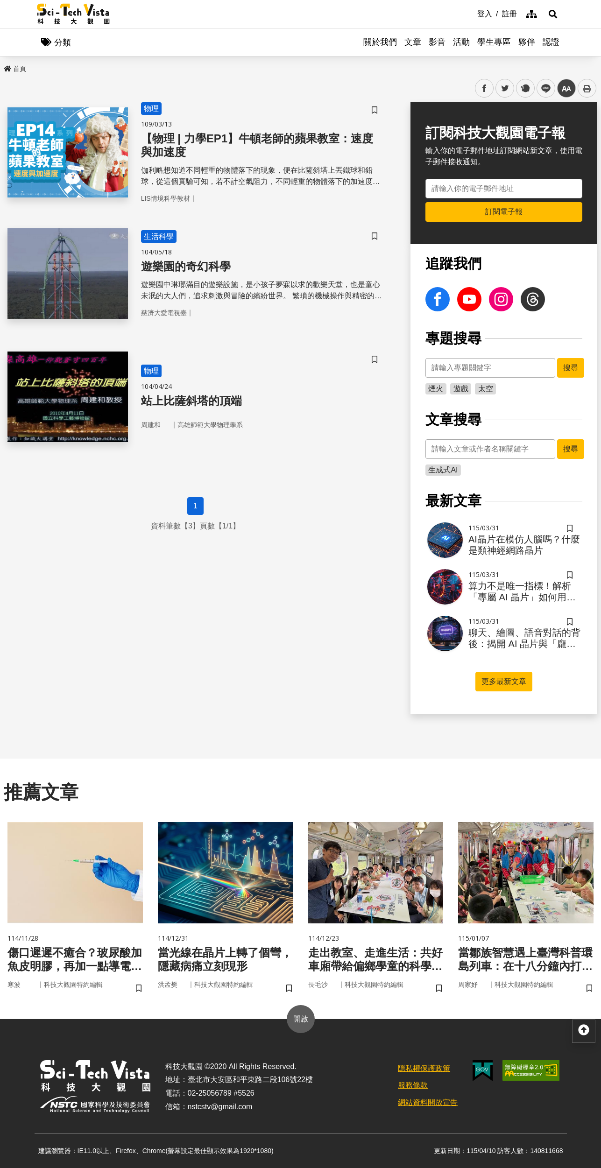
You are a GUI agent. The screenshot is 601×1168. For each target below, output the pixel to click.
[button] (553, 14)
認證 (551, 42)
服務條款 (413, 1085)
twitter (505, 88)
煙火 (435, 389)
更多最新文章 (503, 681)
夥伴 (526, 42)
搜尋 (570, 368)
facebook (484, 88)
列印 (587, 88)
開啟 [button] (300, 1019)
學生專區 (494, 42)
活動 (461, 42)
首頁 (15, 68)
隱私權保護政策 (424, 1068)
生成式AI (443, 470)
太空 (485, 389)
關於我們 (380, 42)
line (543, 88)
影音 (437, 42)
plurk (524, 88)
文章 (412, 42)
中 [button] (566, 88)
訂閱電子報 (504, 212)
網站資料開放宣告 (428, 1102)
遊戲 (460, 389)
